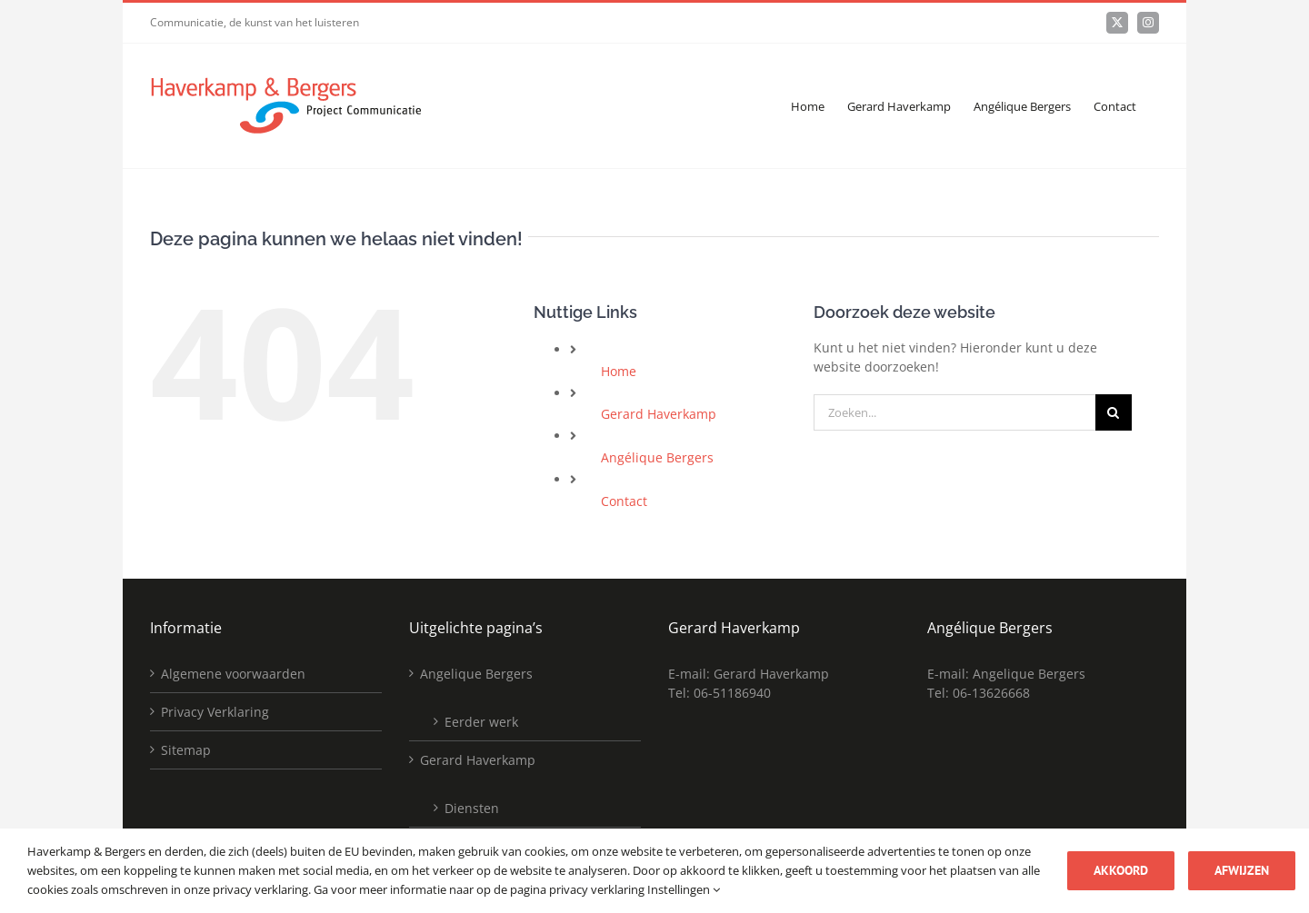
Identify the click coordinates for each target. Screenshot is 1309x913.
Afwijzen (1241, 870)
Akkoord (1121, 870)
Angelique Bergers (476, 673)
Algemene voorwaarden (233, 673)
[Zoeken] (1113, 412)
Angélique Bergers (657, 457)
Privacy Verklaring (215, 711)
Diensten (472, 808)
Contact (624, 501)
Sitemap (186, 750)
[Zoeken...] (954, 412)
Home (618, 371)
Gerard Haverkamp (658, 413)
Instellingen (683, 889)
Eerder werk (481, 721)
